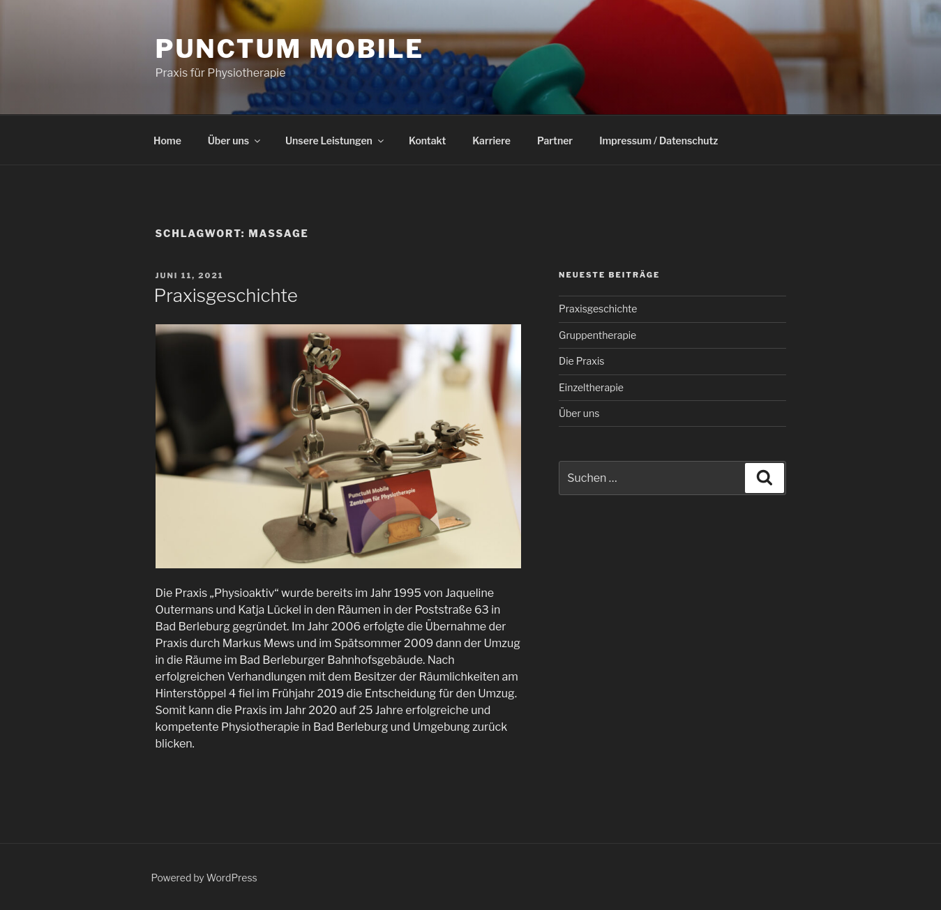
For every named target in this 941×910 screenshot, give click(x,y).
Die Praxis (581, 361)
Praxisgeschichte (226, 295)
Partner (555, 140)
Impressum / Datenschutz (658, 140)
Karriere (491, 140)
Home (167, 140)
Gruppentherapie (597, 335)
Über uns (235, 140)
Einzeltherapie (591, 387)
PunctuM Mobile (290, 48)
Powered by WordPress (204, 878)
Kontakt (427, 140)
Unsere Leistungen (335, 140)
